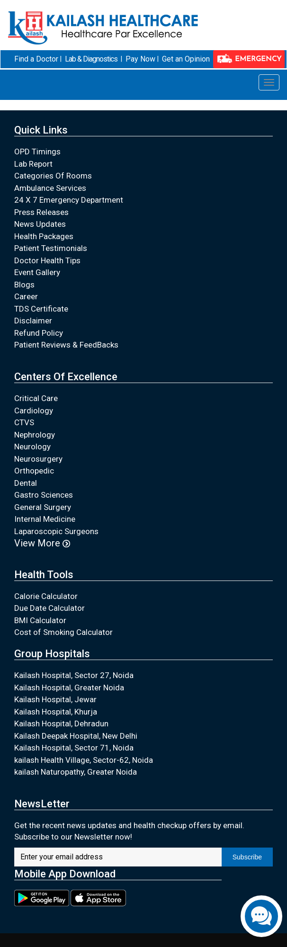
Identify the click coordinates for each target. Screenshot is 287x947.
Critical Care (36, 398)
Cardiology (33, 410)
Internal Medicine (44, 519)
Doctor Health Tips (47, 260)
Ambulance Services (50, 188)
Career (26, 296)
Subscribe (247, 857)
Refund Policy (38, 333)
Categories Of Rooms (53, 175)
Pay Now (140, 58)
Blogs (24, 284)
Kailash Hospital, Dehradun (61, 723)
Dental (25, 483)
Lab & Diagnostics (91, 58)
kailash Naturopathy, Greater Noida (75, 772)
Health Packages (43, 236)
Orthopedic (34, 470)
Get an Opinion (186, 58)
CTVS (24, 422)
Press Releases (41, 212)
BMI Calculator (40, 620)
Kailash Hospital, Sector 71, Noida (74, 747)
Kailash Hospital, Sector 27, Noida (74, 675)
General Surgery (42, 507)
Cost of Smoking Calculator (63, 632)
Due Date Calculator (49, 608)
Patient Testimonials (50, 248)
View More (42, 543)
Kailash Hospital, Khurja (55, 711)
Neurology (32, 446)
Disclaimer (33, 320)
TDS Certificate (41, 308)
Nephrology (34, 434)
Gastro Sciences (43, 495)
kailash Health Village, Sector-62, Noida (83, 760)
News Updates (40, 224)
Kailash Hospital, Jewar (55, 699)
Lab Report (33, 164)
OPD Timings (37, 151)
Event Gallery (37, 272)
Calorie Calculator (46, 596)
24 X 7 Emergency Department (68, 200)
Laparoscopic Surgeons (56, 531)
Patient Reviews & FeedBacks (66, 344)
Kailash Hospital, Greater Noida (69, 687)
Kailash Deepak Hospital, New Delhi (75, 736)
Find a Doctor (36, 58)
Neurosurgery (38, 459)
